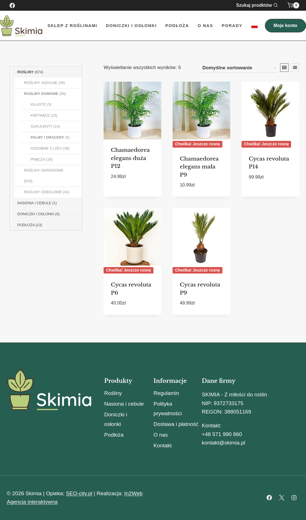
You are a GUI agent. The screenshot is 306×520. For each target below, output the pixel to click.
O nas (205, 25)
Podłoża (177, 25)
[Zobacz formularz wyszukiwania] (260, 5)
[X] (281, 497)
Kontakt (162, 445)
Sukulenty (42, 126)
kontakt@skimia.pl (223, 443)
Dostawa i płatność (175, 424)
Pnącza (38, 159)
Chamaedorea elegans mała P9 (199, 166)
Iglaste (38, 104)
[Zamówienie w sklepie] (239, 68)
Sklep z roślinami (72, 25)
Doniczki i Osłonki (131, 25)
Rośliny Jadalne (40, 83)
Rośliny (25, 72)
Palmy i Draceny (47, 137)
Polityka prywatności (167, 408)
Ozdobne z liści (46, 148)
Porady (232, 25)
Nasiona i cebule (124, 404)
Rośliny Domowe (41, 94)
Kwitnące (40, 115)
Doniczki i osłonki (35, 214)
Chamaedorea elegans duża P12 (130, 158)
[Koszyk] (293, 5)
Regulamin (166, 393)
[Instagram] (294, 497)
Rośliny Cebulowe (43, 192)
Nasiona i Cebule (34, 203)
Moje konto (285, 25)
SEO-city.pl (79, 493)
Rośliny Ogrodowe (44, 170)
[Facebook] (12, 5)
